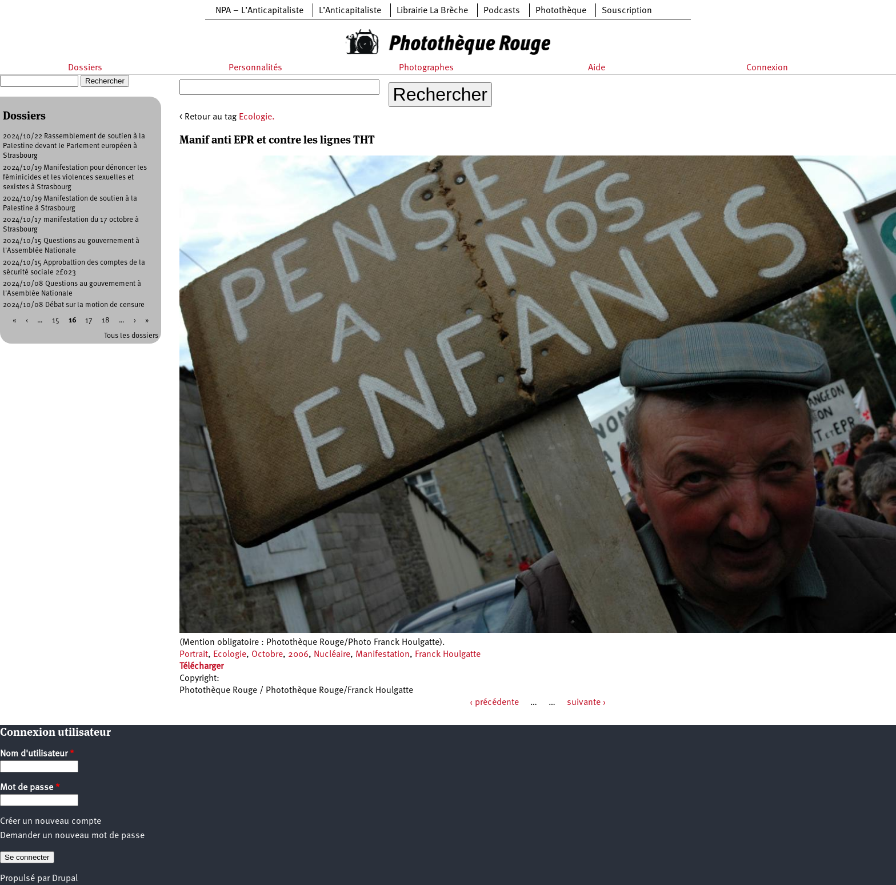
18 (106, 320)
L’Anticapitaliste (350, 10)
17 (89, 320)
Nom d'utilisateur (37, 754)
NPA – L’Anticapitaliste (259, 10)
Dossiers (85, 68)
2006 (298, 654)
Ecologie (229, 654)
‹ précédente (494, 702)
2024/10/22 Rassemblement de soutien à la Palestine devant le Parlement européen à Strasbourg (74, 146)
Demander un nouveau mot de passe (72, 835)
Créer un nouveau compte (50, 821)
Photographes (426, 68)
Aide (596, 68)
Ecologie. (257, 117)
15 (55, 320)
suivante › (586, 702)
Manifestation (382, 654)
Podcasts (501, 10)
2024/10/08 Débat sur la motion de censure (74, 305)
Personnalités (255, 68)
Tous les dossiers (131, 336)
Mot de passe (30, 787)
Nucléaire (332, 654)
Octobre (267, 654)
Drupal (65, 878)
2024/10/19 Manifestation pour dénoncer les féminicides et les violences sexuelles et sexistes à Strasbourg (75, 177)
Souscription (627, 10)
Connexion (767, 68)
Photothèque (560, 10)
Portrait (193, 654)
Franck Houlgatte (448, 654)
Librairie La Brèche (432, 10)
